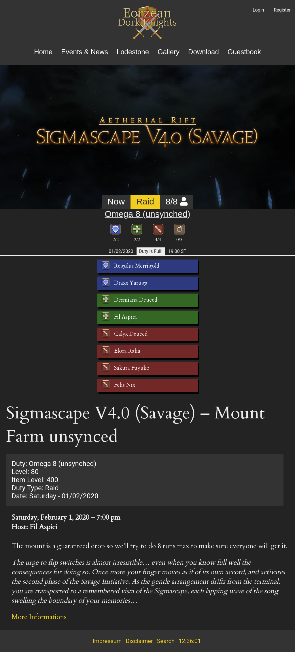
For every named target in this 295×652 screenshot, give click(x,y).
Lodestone (133, 52)
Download (203, 52)
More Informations (39, 617)
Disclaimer (139, 641)
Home (43, 52)
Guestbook (244, 52)
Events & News (84, 52)
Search (166, 641)
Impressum (107, 641)
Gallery (168, 52)
